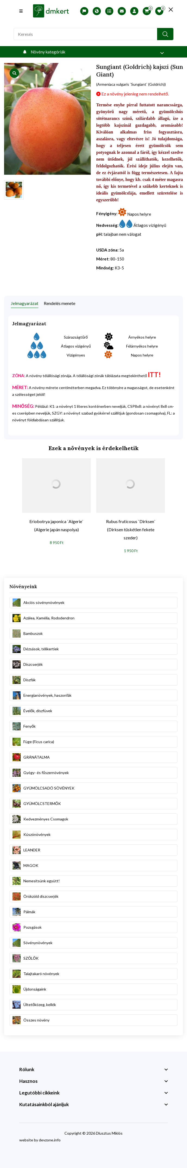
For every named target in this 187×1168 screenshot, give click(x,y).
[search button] (165, 34)
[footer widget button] (93, 1069)
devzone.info (50, 1140)
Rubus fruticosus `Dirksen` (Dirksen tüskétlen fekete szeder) (130, 529)
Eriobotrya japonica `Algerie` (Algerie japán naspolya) (56, 525)
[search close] (170, 9)
